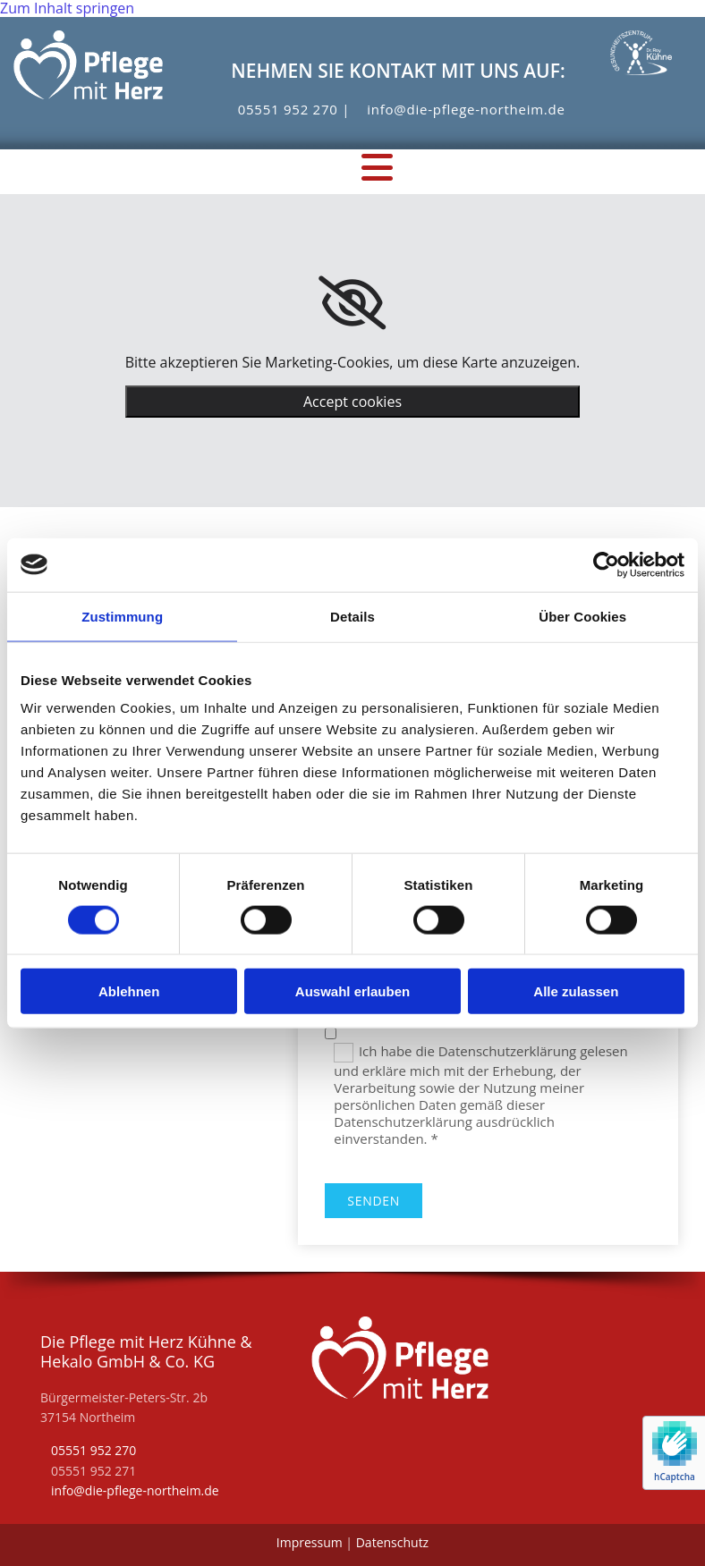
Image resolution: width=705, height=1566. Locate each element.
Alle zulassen (575, 991)
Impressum (309, 1542)
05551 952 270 (288, 109)
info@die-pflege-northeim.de (466, 109)
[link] (352, 303)
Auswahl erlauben (352, 991)
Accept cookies (352, 401)
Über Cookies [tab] (582, 615)
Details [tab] (352, 615)
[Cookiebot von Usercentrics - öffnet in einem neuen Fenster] (606, 564)
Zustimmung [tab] (122, 615)
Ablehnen (128, 991)
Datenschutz (392, 1542)
